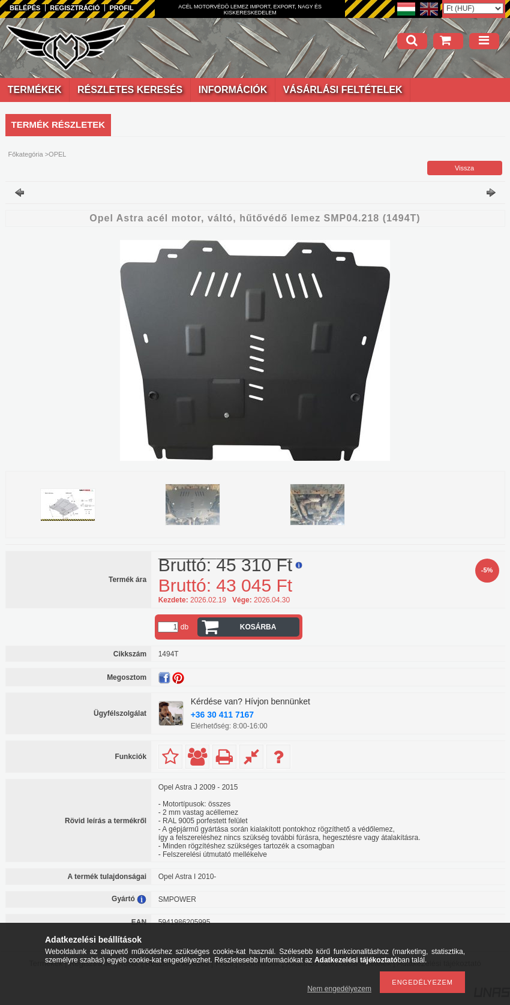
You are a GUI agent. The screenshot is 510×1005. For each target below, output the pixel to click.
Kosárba (258, 627)
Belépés (25, 7)
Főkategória (25, 154)
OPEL (57, 154)
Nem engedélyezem (339, 989)
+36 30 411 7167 (222, 714)
